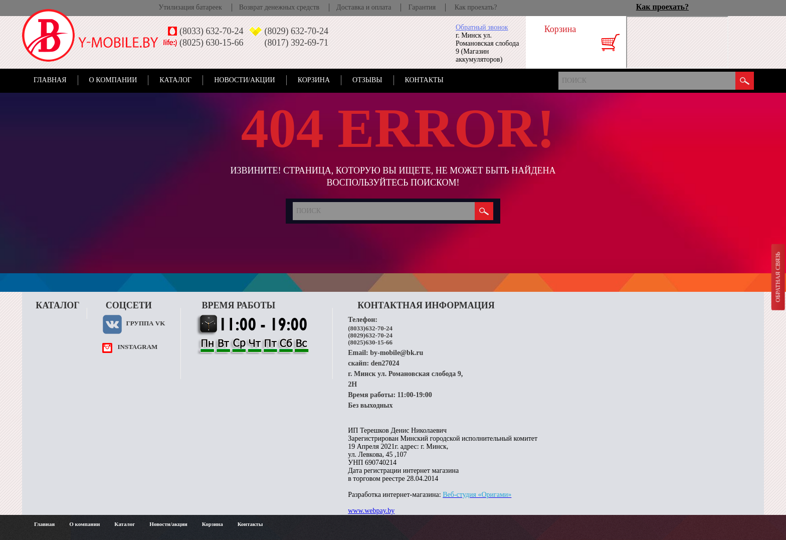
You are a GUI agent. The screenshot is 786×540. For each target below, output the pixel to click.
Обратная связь (777, 277)
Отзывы (367, 80)
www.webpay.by (371, 510)
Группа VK (145, 323)
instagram (137, 346)
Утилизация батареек (190, 7)
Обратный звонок (482, 27)
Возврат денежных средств (279, 7)
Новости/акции (244, 80)
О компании (113, 80)
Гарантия (422, 7)
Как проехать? (476, 7)
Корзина (314, 80)
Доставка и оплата (363, 7)
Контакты (424, 80)
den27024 (385, 363)
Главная (50, 80)
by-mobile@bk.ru (396, 352)
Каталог (175, 80)
